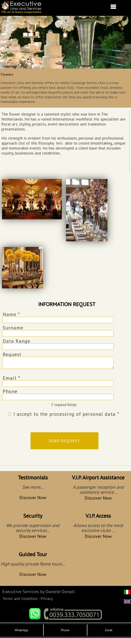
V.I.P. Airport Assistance (98, 477)
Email (108, 630)
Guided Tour (33, 554)
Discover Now (32, 497)
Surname (13, 327)
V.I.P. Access (98, 515)
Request (12, 354)
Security (32, 515)
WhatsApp (21, 630)
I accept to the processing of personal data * (66, 414)
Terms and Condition (20, 598)
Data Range (16, 341)
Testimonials (33, 477)
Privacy (46, 598)
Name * (11, 314)
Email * (11, 378)
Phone (10, 391)
